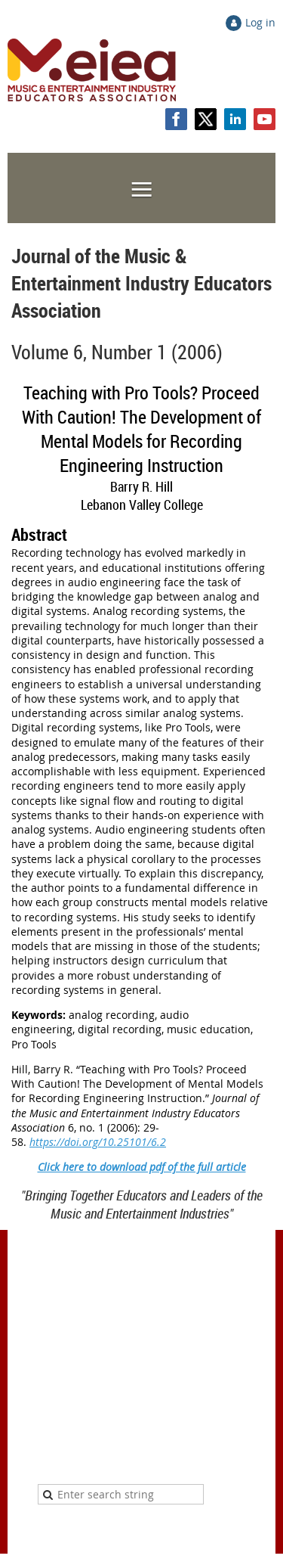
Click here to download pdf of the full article (142, 1167)
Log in (260, 22)
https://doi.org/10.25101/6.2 (97, 1142)
